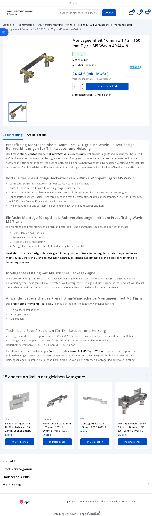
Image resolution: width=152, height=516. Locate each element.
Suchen (109, 12)
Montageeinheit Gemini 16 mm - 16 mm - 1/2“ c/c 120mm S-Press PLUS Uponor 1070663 (132, 427)
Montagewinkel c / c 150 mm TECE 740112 (93, 425)
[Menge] (76, 86)
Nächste (147, 377)
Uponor (9, 419)
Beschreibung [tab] (13, 135)
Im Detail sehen (20, 441)
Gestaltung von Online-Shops (76, 513)
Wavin (84, 59)
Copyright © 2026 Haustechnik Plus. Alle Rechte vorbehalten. (100, 501)
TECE (83, 419)
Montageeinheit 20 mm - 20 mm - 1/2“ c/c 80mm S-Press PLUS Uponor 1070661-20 (57, 427)
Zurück (142, 377)
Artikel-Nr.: (78, 65)
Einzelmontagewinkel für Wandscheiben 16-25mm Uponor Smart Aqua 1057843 (18, 427)
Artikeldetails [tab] (36, 135)
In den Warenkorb (107, 86)
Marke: (76, 59)
